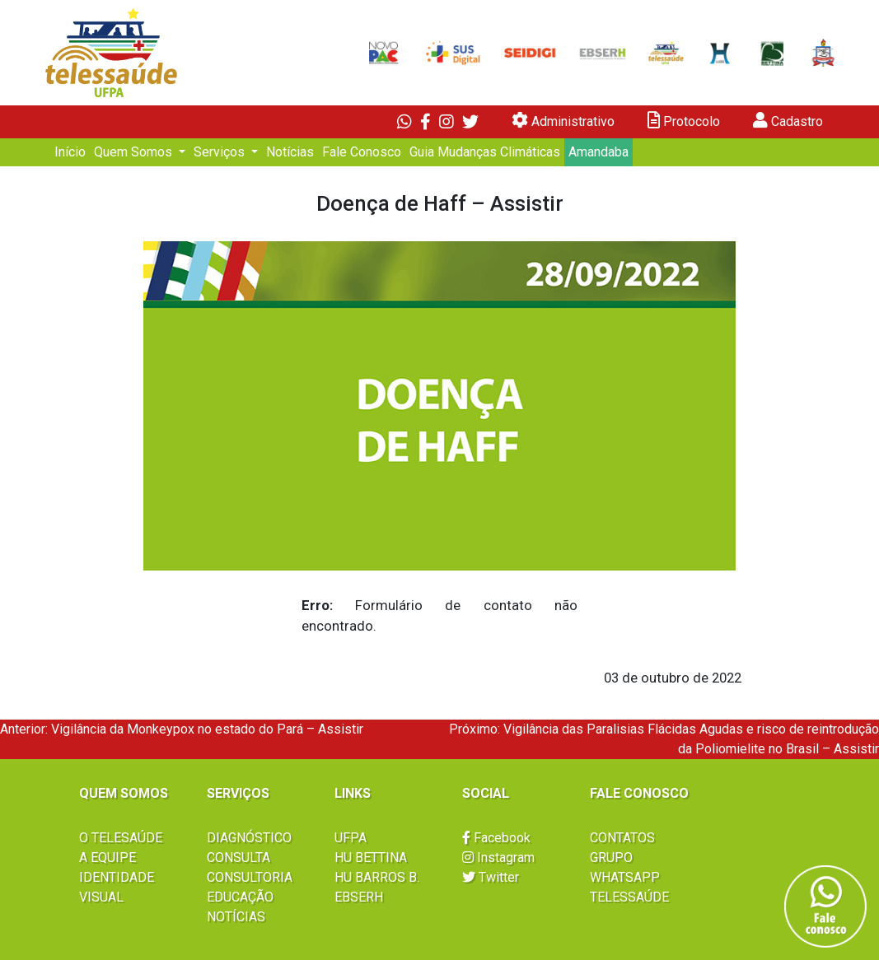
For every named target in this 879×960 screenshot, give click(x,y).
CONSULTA (238, 857)
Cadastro (788, 120)
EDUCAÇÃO (240, 897)
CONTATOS (622, 838)
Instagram (498, 857)
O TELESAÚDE (120, 838)
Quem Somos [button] (134, 152)
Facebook (496, 838)
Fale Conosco (361, 152)
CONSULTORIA (249, 877)
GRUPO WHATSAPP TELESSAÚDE (629, 877)
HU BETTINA (370, 857)
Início (70, 152)
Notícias (290, 152)
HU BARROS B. (376, 877)
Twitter (490, 877)
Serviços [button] (221, 152)
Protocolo (684, 120)
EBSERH (358, 897)
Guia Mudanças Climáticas (484, 152)
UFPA (350, 838)
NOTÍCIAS (236, 917)
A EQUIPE (107, 857)
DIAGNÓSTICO (249, 838)
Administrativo (563, 120)
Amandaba (598, 152)
